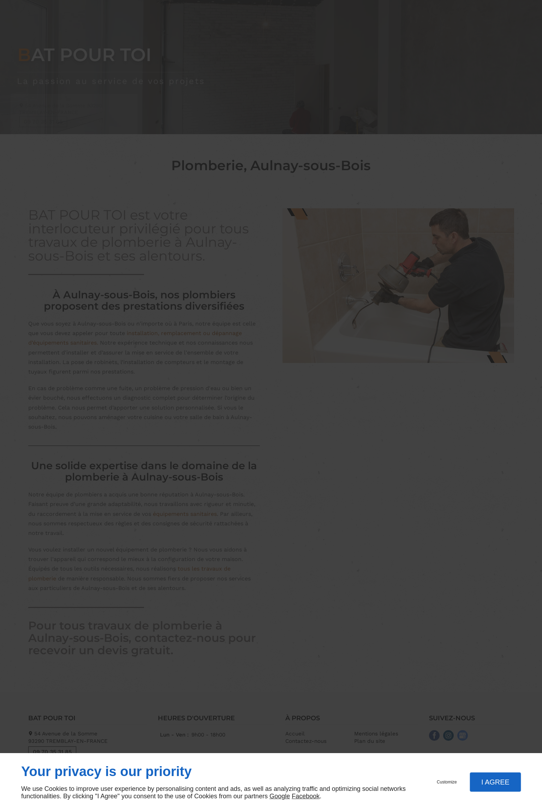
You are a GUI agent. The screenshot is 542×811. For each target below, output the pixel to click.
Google (279, 796)
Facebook (306, 796)
